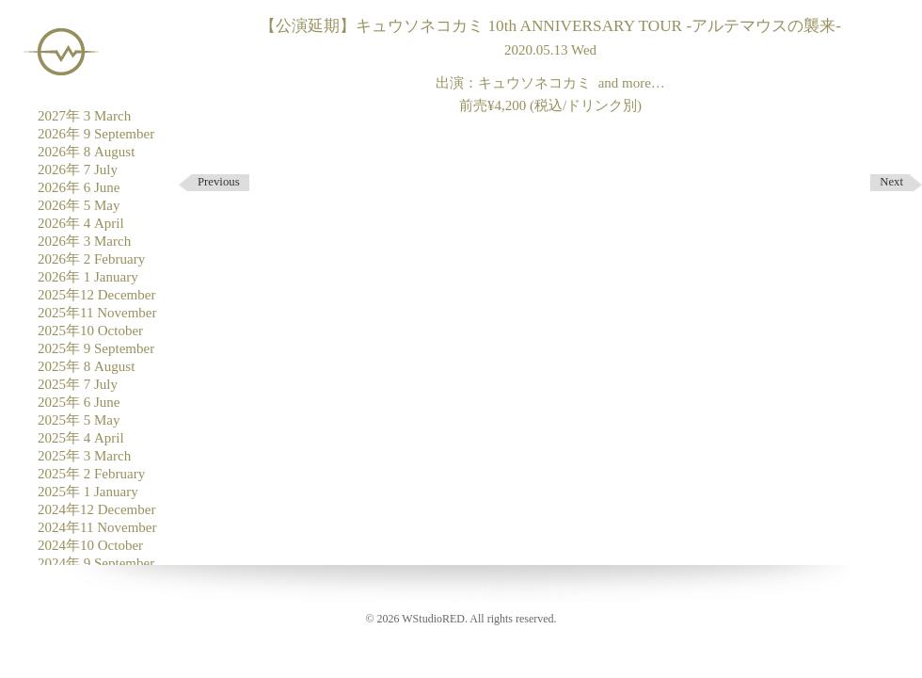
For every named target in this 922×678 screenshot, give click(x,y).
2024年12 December (96, 509)
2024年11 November (97, 527)
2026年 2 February (91, 258)
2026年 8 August (86, 151)
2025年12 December (96, 294)
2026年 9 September (96, 133)
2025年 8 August (86, 366)
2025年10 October (90, 330)
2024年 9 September (96, 563)
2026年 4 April (81, 223)
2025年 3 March (84, 455)
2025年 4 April (81, 437)
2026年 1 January (88, 276)
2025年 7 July (78, 384)
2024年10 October (90, 545)
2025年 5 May (79, 420)
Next (891, 181)
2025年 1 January (88, 491)
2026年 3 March (84, 241)
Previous (219, 181)
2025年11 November (97, 312)
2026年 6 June (79, 187)
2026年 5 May (79, 205)
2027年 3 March (84, 115)
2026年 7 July (78, 169)
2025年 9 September (96, 348)
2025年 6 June (79, 402)
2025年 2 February (91, 473)
